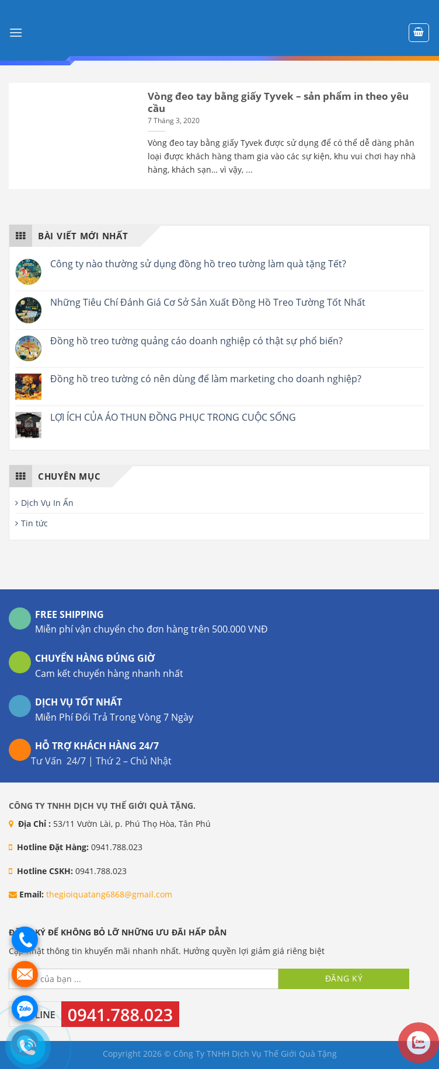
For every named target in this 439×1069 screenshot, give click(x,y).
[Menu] (16, 32)
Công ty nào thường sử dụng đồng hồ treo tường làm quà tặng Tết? (198, 264)
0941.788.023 (120, 1014)
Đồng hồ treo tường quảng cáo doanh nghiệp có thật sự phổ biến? (196, 341)
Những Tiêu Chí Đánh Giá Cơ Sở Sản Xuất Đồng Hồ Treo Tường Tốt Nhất (207, 302)
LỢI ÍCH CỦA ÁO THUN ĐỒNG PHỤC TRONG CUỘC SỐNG (173, 417)
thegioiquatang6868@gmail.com (109, 894)
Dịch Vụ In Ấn (47, 502)
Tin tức (34, 523)
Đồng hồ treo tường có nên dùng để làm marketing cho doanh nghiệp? (205, 379)
